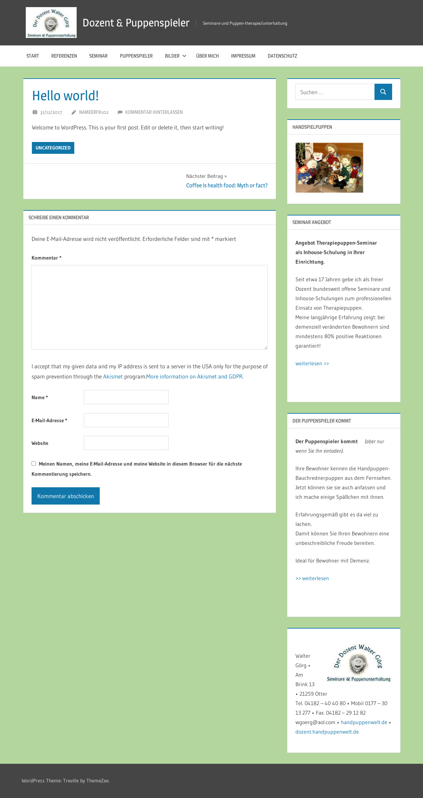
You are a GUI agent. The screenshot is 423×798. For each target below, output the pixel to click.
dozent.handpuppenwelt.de (327, 731)
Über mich (207, 56)
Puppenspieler (136, 56)
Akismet (113, 376)
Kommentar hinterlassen (154, 112)
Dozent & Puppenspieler (136, 22)
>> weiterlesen (312, 578)
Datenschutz (282, 56)
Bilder (176, 56)
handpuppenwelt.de (364, 722)
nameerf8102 (94, 112)
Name (40, 397)
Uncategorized (53, 148)
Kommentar (46, 257)
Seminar (98, 56)
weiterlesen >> (312, 363)
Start (32, 56)
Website (40, 443)
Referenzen (64, 56)
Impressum (243, 56)
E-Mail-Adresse (49, 420)
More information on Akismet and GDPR (194, 376)
